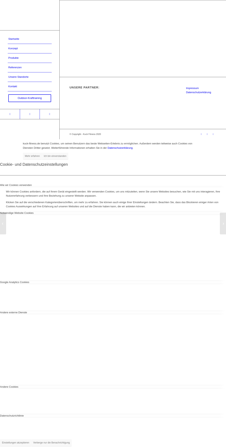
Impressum (192, 88)
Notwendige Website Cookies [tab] (17, 212)
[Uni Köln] (223, 223)
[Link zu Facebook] (30, 114)
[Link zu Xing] (10, 114)
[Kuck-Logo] (29, 15)
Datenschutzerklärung (198, 92)
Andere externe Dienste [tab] (13, 312)
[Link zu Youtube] (49, 114)
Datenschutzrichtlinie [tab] (12, 415)
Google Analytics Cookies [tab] (14, 282)
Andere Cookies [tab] (9, 386)
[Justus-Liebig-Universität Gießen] (3, 223)
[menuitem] (30, 39)
